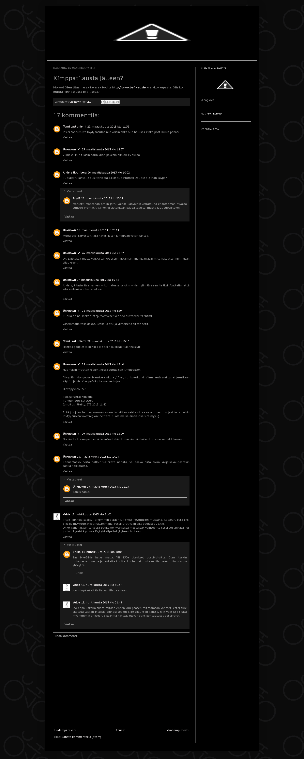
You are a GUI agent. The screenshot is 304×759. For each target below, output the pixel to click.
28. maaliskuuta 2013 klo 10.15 (108, 341)
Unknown (69, 149)
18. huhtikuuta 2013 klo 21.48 (101, 602)
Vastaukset (74, 191)
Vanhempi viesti (178, 730)
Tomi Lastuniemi (74, 126)
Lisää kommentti (66, 636)
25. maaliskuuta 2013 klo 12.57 (103, 149)
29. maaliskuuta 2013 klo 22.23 (108, 486)
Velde (66, 514)
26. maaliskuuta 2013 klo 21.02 (103, 253)
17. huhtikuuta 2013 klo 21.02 (91, 514)
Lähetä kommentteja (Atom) (81, 737)
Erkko (77, 552)
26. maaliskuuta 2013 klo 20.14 (98, 230)
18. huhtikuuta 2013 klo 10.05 (102, 552)
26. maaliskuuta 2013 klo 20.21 (102, 198)
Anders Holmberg (74, 172)
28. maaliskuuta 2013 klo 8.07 (102, 310)
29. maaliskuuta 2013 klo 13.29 (103, 433)
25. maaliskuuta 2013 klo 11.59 (108, 126)
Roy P (76, 198)
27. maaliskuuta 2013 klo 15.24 (98, 280)
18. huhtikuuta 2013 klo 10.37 (101, 585)
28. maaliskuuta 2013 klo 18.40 (103, 364)
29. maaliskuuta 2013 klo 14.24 (98, 456)
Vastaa (67, 137)
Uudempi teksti (65, 730)
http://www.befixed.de (129, 87)
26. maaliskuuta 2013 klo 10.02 (109, 172)
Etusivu (121, 730)
